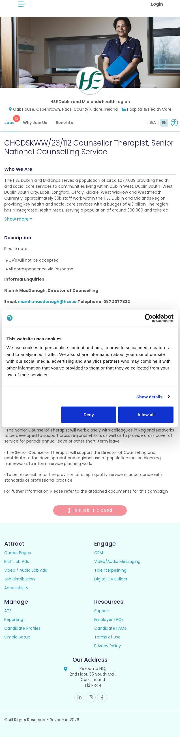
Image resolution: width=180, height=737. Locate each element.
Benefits (64, 122)
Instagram (91, 697)
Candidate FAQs (110, 628)
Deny (88, 414)
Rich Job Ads (16, 561)
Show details (149, 396)
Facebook (102, 697)
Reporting (13, 619)
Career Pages (17, 553)
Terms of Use (107, 637)
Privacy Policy (107, 646)
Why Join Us (35, 122)
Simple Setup (17, 637)
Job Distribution (19, 579)
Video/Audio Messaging (117, 561)
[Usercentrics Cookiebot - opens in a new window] (148, 318)
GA (153, 122)
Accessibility (16, 588)
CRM (98, 553)
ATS (8, 611)
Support (102, 611)
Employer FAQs (109, 619)
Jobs (11, 120)
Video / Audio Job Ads (25, 570)
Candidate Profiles (22, 628)
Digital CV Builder (110, 579)
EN (164, 122)
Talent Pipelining (110, 570)
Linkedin (79, 697)
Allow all (146, 414)
